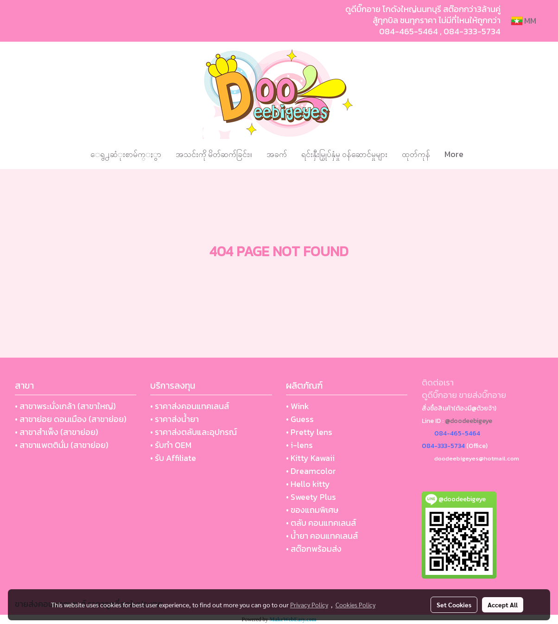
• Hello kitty (308, 484)
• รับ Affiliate (173, 458)
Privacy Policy (309, 604)
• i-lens (299, 445)
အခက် (276, 154)
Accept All (503, 604)
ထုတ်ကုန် (416, 154)
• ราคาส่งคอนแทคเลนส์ (189, 406)
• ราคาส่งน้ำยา (174, 419)
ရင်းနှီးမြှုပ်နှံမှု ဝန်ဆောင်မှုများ (344, 154)
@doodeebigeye (468, 421)
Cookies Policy (355, 604)
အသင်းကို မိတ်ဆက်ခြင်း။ (214, 154)
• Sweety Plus (311, 497)
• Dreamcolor (311, 471)
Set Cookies (454, 604)
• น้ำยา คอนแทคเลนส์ (322, 535)
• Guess (300, 419)
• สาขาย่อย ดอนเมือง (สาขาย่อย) (71, 419)
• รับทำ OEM (170, 445)
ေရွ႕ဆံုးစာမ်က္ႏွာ (125, 154)
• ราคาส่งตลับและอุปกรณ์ (193, 432)
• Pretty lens (309, 432)
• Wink (297, 406)
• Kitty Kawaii (310, 458)
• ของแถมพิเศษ (312, 510)
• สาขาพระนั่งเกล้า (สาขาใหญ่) (65, 406)
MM (523, 20)
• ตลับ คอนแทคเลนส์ (321, 523)
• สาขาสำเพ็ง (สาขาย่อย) (56, 432)
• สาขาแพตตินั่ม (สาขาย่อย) (61, 445)
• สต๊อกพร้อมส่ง (314, 548)
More (453, 154)
